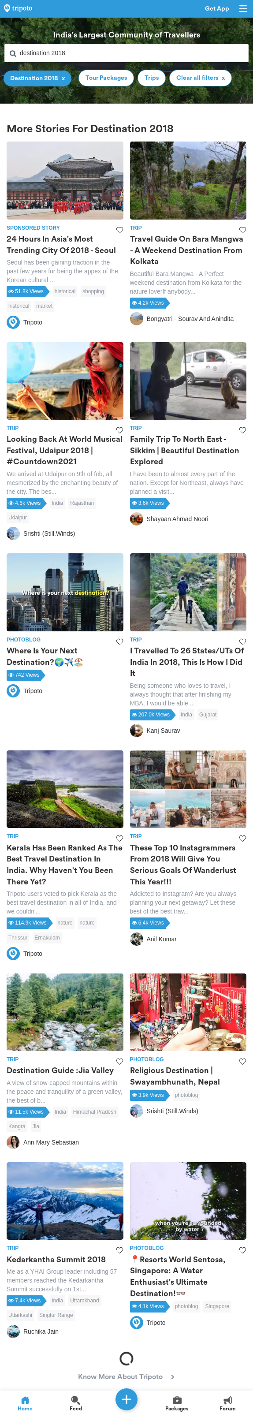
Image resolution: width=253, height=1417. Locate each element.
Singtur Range (56, 1315)
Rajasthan (82, 503)
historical (65, 291)
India (57, 503)
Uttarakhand (84, 1301)
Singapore (217, 1306)
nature (65, 923)
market (44, 306)
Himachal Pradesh (94, 1112)
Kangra (17, 1126)
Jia (36, 1126)
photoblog (186, 1095)
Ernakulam (47, 938)
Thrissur (17, 938)
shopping (93, 291)
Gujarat (207, 715)
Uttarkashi (20, 1315)
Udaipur (17, 518)
